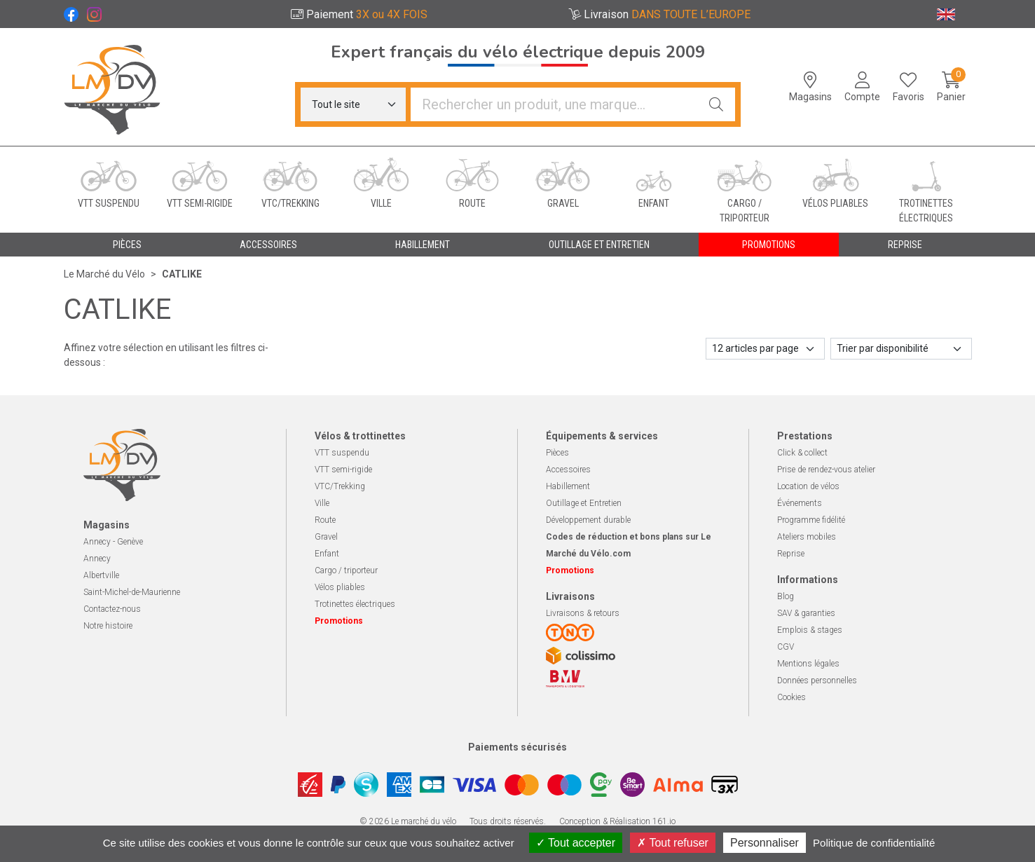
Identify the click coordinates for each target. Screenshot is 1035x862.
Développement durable (588, 520)
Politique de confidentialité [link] (874, 843)
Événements (799, 503)
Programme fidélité (811, 520)
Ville (322, 503)
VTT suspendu (342, 453)
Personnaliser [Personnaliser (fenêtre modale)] (764, 843)
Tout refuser (672, 843)
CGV (785, 647)
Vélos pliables (340, 587)
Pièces (557, 453)
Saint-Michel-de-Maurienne (131, 592)
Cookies (791, 697)
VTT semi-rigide (343, 469)
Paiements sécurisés (517, 747)
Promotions (768, 244)
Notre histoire (107, 626)
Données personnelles (817, 680)
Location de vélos (808, 486)
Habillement (568, 486)
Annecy (97, 558)
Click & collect (802, 453)
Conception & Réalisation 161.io (617, 821)
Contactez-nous (112, 609)
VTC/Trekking (340, 486)
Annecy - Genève (113, 542)
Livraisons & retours (582, 613)
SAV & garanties (806, 613)
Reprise (790, 554)
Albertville (101, 575)
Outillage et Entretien (584, 503)
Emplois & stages (809, 630)
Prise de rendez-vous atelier (826, 469)
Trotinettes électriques (355, 604)
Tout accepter (575, 843)
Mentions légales (808, 664)
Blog (785, 596)
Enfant (327, 554)
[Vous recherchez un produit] (554, 104)
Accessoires (568, 469)
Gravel (326, 537)
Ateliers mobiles (806, 537)
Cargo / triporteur (346, 570)
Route (325, 520)
